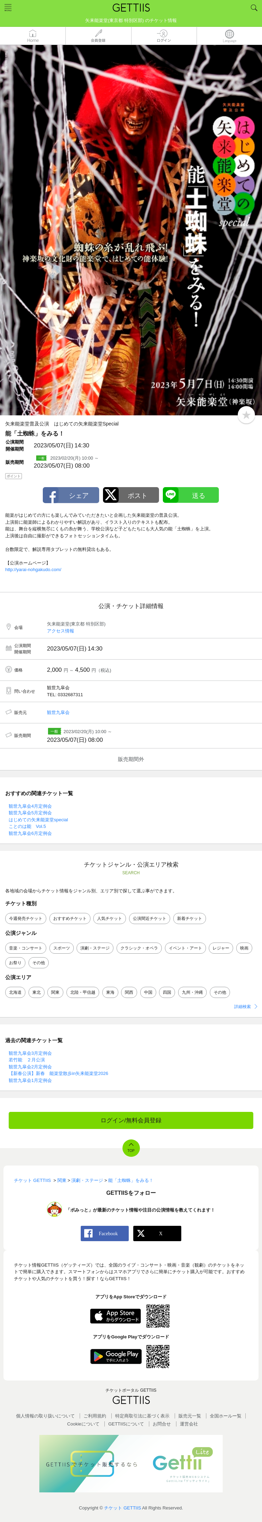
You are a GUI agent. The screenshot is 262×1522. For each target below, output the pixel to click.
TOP (130, 1151)
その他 (38, 962)
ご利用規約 (95, 1416)
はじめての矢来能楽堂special (38, 819)
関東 (55, 992)
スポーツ (61, 948)
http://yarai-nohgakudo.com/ (33, 569)
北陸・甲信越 (82, 992)
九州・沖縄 (192, 992)
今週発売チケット (25, 918)
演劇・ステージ (95, 948)
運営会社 (189, 1424)
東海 (110, 992)
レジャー (221, 948)
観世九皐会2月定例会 (30, 1066)
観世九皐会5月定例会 (30, 812)
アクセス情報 (60, 630)
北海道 (15, 992)
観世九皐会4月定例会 (30, 806)
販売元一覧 (189, 1416)
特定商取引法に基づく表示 (142, 1416)
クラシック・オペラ (139, 948)
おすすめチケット (70, 918)
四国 (167, 992)
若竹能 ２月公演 (27, 1059)
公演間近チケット (149, 918)
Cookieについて (83, 1424)
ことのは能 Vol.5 (27, 826)
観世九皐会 (58, 712)
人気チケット (109, 918)
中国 (148, 992)
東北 (36, 992)
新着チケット (189, 918)
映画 (244, 948)
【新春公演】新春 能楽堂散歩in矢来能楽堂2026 (58, 1073)
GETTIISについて (126, 1424)
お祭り (15, 962)
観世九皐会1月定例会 (30, 1080)
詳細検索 (242, 1006)
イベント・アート (185, 948)
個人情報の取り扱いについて (45, 1416)
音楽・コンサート (25, 948)
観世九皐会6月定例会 (30, 833)
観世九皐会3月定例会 (30, 1053)
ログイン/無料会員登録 (131, 1120)
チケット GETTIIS (122, 1508)
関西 (129, 992)
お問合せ (162, 1424)
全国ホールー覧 (225, 1416)
